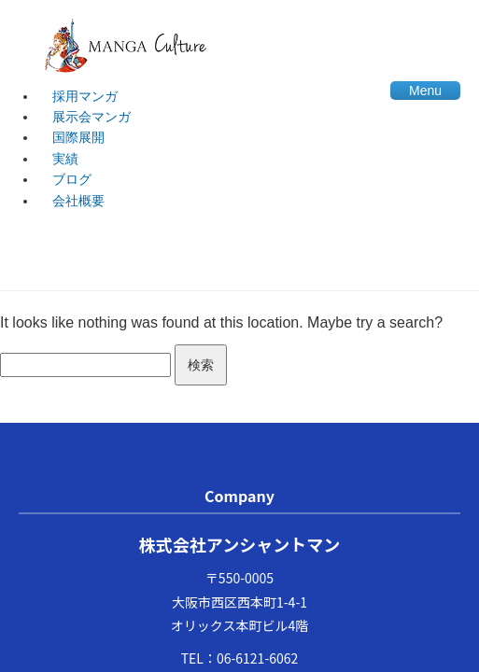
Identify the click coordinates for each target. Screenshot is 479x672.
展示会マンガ (91, 116)
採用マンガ (85, 96)
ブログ (72, 179)
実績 (65, 158)
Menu (425, 90)
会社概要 (78, 200)
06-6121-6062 (257, 658)
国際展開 (78, 137)
